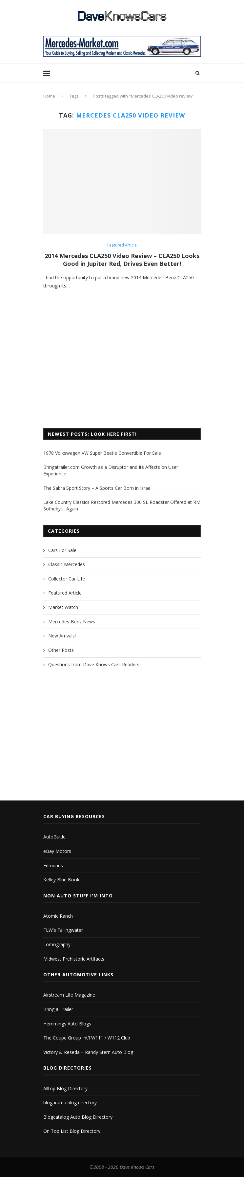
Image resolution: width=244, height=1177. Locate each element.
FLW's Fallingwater (63, 930)
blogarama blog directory (70, 1102)
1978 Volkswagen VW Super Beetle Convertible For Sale (102, 453)
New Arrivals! (62, 636)
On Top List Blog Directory (71, 1131)
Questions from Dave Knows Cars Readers (93, 664)
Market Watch (63, 607)
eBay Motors (57, 851)
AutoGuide (54, 837)
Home (49, 96)
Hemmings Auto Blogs (67, 1024)
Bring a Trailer (58, 1009)
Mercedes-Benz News (71, 621)
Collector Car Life (66, 579)
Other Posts (61, 650)
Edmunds (53, 865)
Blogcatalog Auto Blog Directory (77, 1117)
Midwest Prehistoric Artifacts (73, 959)
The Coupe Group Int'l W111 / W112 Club (86, 1038)
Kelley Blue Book (61, 879)
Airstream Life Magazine (69, 995)
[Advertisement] (122, 369)
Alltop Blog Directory (65, 1088)
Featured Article (122, 245)
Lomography (57, 944)
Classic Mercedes (66, 564)
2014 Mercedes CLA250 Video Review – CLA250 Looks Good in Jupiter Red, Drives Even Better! (122, 259)
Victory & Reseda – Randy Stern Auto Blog (88, 1052)
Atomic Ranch (58, 916)
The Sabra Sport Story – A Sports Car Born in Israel (97, 488)
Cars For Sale (62, 550)
